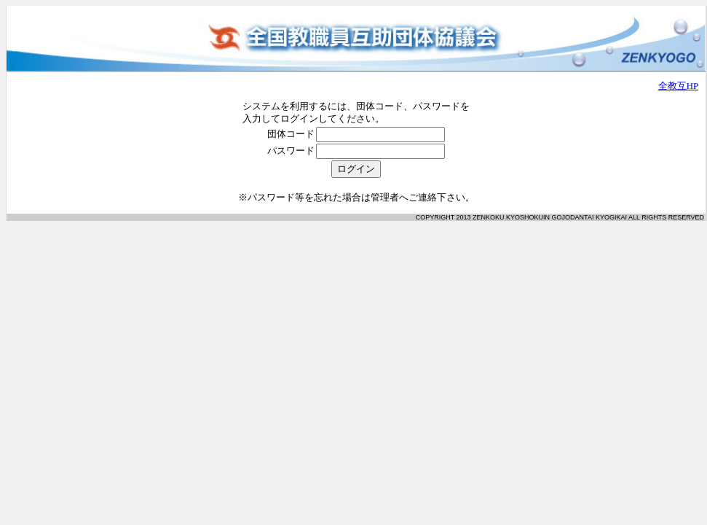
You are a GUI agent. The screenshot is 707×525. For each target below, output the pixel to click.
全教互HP (678, 86)
